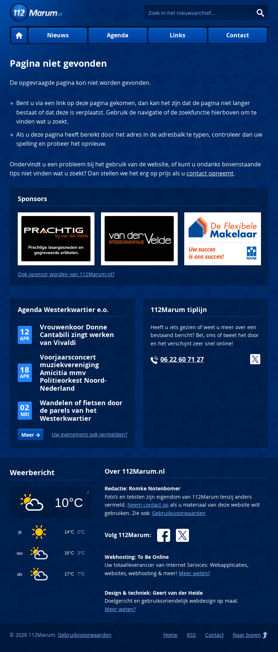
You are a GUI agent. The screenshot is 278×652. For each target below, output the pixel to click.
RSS (191, 634)
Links (177, 35)
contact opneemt (209, 173)
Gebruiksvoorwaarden (179, 513)
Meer (27, 435)
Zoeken (260, 13)
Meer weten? (194, 573)
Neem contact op (148, 504)
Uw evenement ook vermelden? (89, 434)
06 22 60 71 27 (182, 359)
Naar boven (247, 634)
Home (19, 35)
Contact (237, 35)
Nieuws (58, 35)
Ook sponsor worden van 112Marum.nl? (66, 274)
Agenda (118, 35)
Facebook (163, 535)
